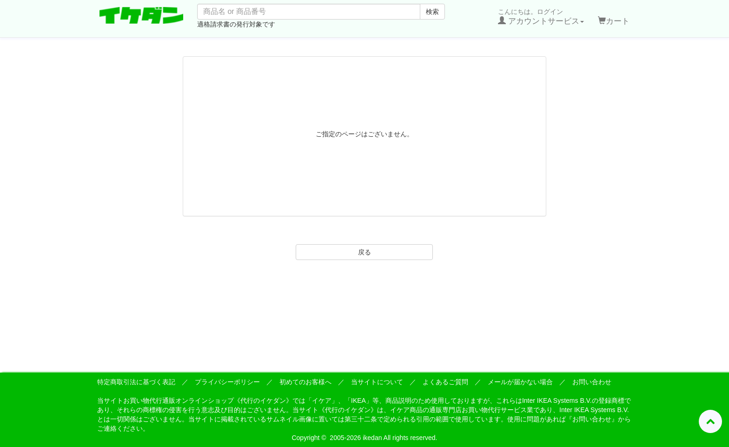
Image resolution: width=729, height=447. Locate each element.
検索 (432, 11)
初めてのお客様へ (305, 382)
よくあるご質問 (445, 382)
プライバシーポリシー (227, 382)
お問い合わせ (591, 382)
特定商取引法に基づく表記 (136, 382)
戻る (364, 252)
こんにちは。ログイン (541, 17)
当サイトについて (377, 382)
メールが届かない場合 (520, 382)
